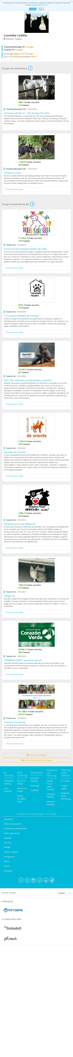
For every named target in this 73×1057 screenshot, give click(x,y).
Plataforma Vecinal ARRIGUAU (20, 523)
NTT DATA (65, 781)
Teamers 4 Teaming (14, 722)
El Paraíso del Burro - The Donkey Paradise (26, 113)
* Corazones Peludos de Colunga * (22, 315)
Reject (41, 9)
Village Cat (9, 595)
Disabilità (7, 838)
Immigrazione (9, 856)
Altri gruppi (8, 871)
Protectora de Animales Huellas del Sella (25, 248)
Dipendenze (8, 819)
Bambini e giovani (11, 852)
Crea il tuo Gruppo (36, 755)
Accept (32, 9)
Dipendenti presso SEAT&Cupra (66, 796)
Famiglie (7, 847)
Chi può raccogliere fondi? (21, 799)
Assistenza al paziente (12, 824)
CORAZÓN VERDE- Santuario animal (23, 660)
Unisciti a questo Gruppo (14, 189)
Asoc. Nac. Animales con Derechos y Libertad (27, 380)
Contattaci (34, 790)
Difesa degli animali (11, 833)
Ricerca (7, 861)
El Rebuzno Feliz (12, 172)
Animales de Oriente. (15, 452)
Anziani (6, 866)
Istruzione (8, 842)
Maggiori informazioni (40, 5)
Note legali (34, 785)
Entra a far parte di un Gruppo (36, 760)
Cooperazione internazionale (15, 828)
